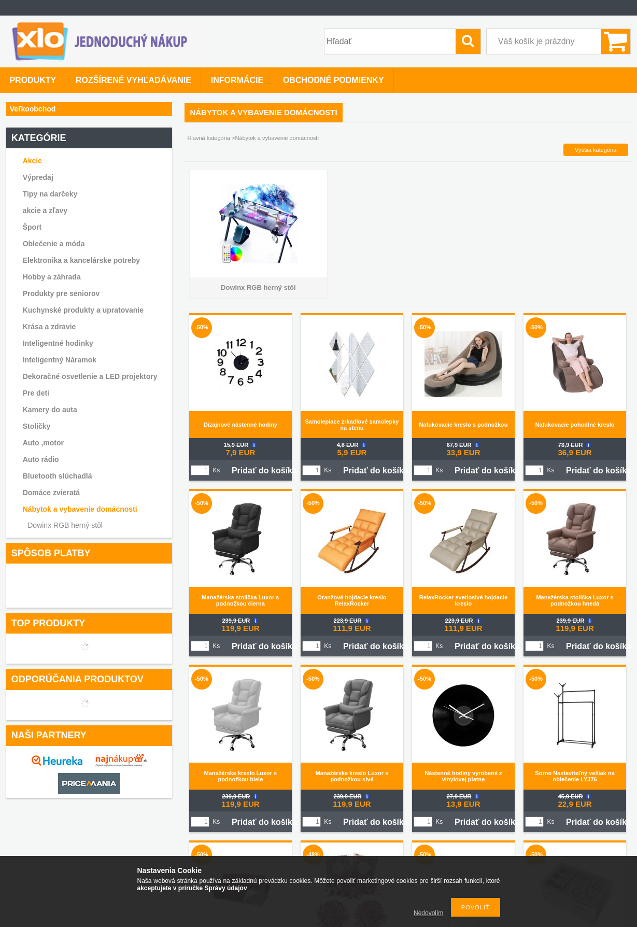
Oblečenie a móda (54, 244)
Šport (32, 227)
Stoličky (37, 426)
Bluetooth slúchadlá (57, 476)
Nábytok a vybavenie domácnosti (80, 509)
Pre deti (36, 393)
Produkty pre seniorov (61, 293)
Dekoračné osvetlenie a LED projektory (90, 376)
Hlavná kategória (208, 138)
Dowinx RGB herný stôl (65, 525)
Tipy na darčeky (50, 194)
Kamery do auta (50, 409)
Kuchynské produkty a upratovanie (83, 310)
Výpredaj (38, 177)
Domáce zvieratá (51, 492)
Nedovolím (428, 913)
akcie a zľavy (45, 210)
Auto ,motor (43, 443)
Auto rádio (41, 459)
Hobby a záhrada (52, 277)
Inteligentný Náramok (59, 360)
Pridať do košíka (264, 470)
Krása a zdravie (49, 326)
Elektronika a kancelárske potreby (81, 260)
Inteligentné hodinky (58, 343)
